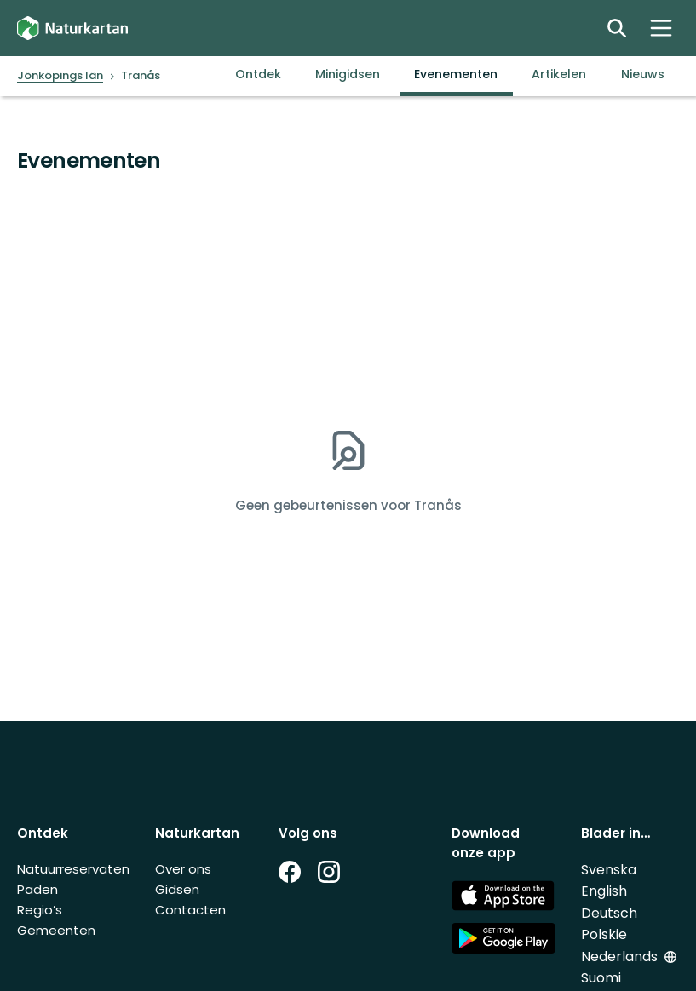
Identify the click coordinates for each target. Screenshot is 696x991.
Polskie (604, 934)
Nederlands (619, 956)
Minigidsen (347, 74)
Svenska (608, 869)
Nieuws (642, 74)
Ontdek (258, 74)
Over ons (183, 869)
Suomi (601, 978)
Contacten (190, 910)
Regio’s (39, 910)
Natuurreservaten (73, 869)
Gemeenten (56, 930)
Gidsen (177, 889)
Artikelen (559, 74)
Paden (37, 889)
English (604, 891)
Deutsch (609, 913)
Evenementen (456, 74)
